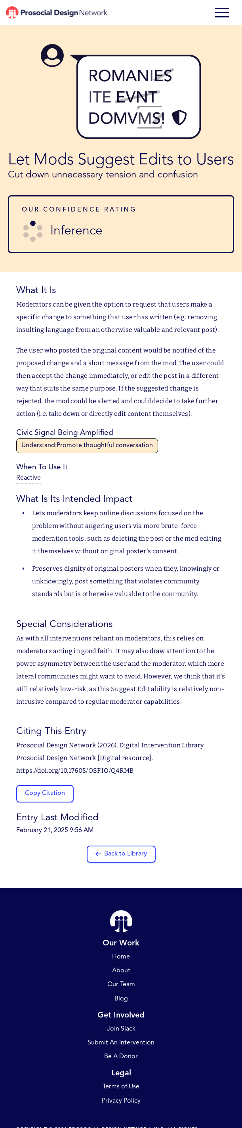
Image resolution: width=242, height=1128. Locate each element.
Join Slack (121, 1029)
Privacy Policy (121, 1101)
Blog (121, 999)
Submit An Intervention (121, 1043)
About (121, 971)
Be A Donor (121, 1057)
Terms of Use (121, 1087)
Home (121, 957)
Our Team (121, 984)
